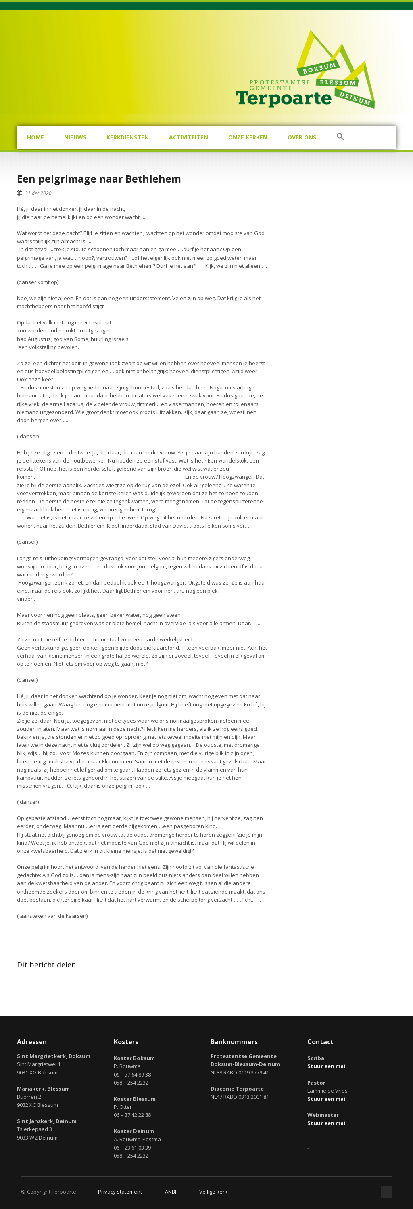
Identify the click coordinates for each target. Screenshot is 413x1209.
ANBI (170, 1191)
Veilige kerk (213, 1191)
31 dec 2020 (38, 193)
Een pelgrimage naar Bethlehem (99, 178)
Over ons (302, 137)
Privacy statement (120, 1191)
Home (35, 137)
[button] (340, 137)
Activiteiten (188, 137)
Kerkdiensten (127, 137)
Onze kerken (247, 137)
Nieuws (75, 137)
